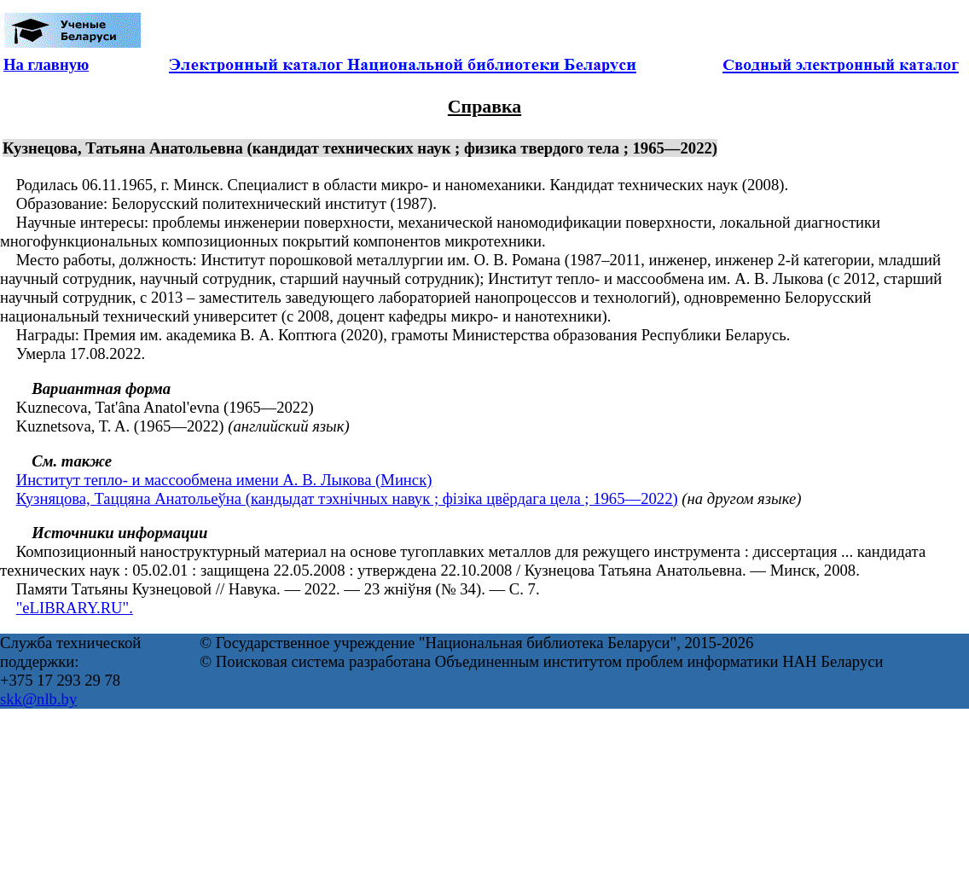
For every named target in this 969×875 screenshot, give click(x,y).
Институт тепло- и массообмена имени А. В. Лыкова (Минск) (224, 480)
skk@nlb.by (38, 699)
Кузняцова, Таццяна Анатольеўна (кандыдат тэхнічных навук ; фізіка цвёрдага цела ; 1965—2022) (347, 498)
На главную (46, 64)
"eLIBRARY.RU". (74, 608)
